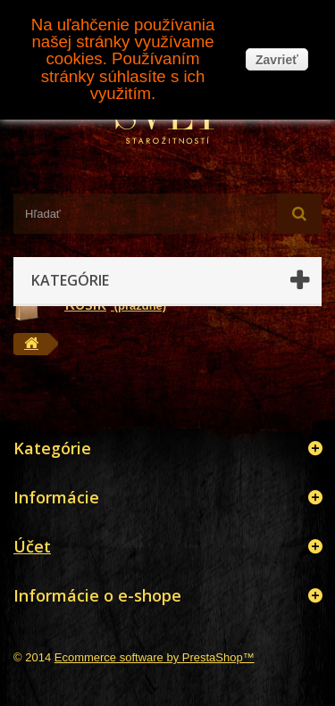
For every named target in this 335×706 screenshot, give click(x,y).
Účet (32, 546)
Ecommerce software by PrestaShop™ (154, 657)
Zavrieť (276, 60)
